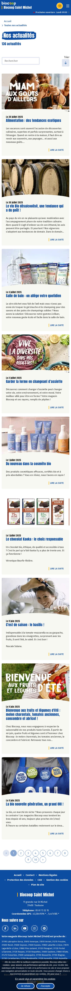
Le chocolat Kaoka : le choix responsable (34, 539)
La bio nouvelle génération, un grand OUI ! (34, 804)
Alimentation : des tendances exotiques (33, 121)
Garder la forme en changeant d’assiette (34, 382)
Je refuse (25, 986)
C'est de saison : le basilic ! (25, 625)
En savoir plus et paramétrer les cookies (35, 979)
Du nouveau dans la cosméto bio (28, 464)
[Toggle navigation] (67, 7)
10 (35, 859)
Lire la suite (57, 149)
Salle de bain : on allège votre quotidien (33, 296)
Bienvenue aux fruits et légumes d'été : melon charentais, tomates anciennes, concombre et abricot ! (33, 714)
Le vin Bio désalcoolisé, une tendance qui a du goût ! (34, 208)
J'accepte (45, 986)
